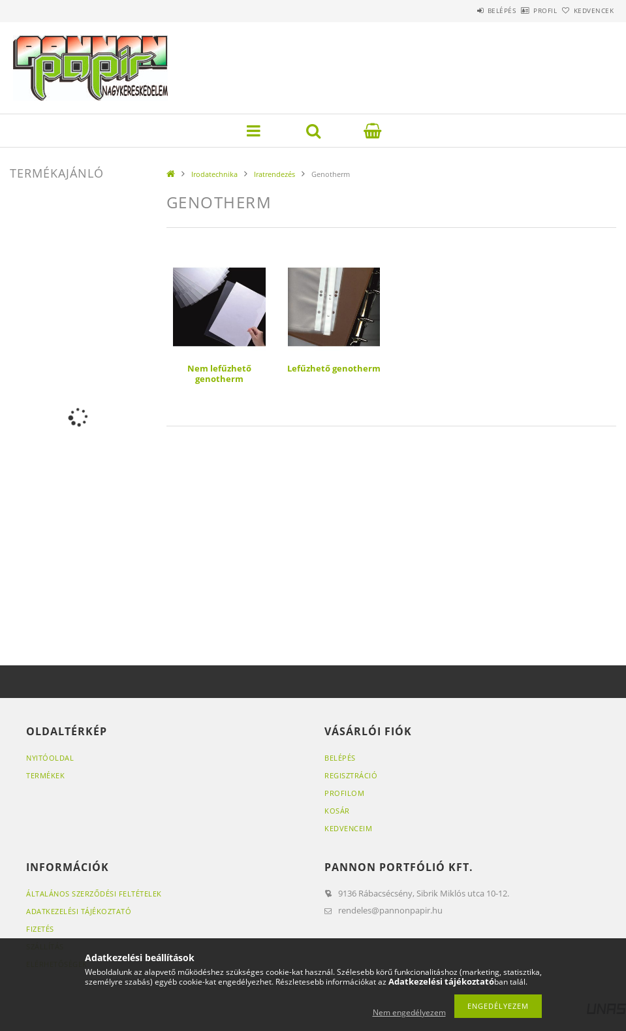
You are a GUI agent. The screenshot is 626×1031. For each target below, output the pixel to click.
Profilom (344, 793)
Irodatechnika (214, 174)
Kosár (337, 811)
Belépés (465, 10)
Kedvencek (586, 10)
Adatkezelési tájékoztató (78, 911)
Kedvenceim (348, 828)
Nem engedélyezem (409, 1012)
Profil (523, 10)
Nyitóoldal (50, 758)
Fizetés (40, 929)
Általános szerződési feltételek (94, 893)
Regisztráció (350, 775)
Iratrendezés (274, 174)
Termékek (45, 775)
